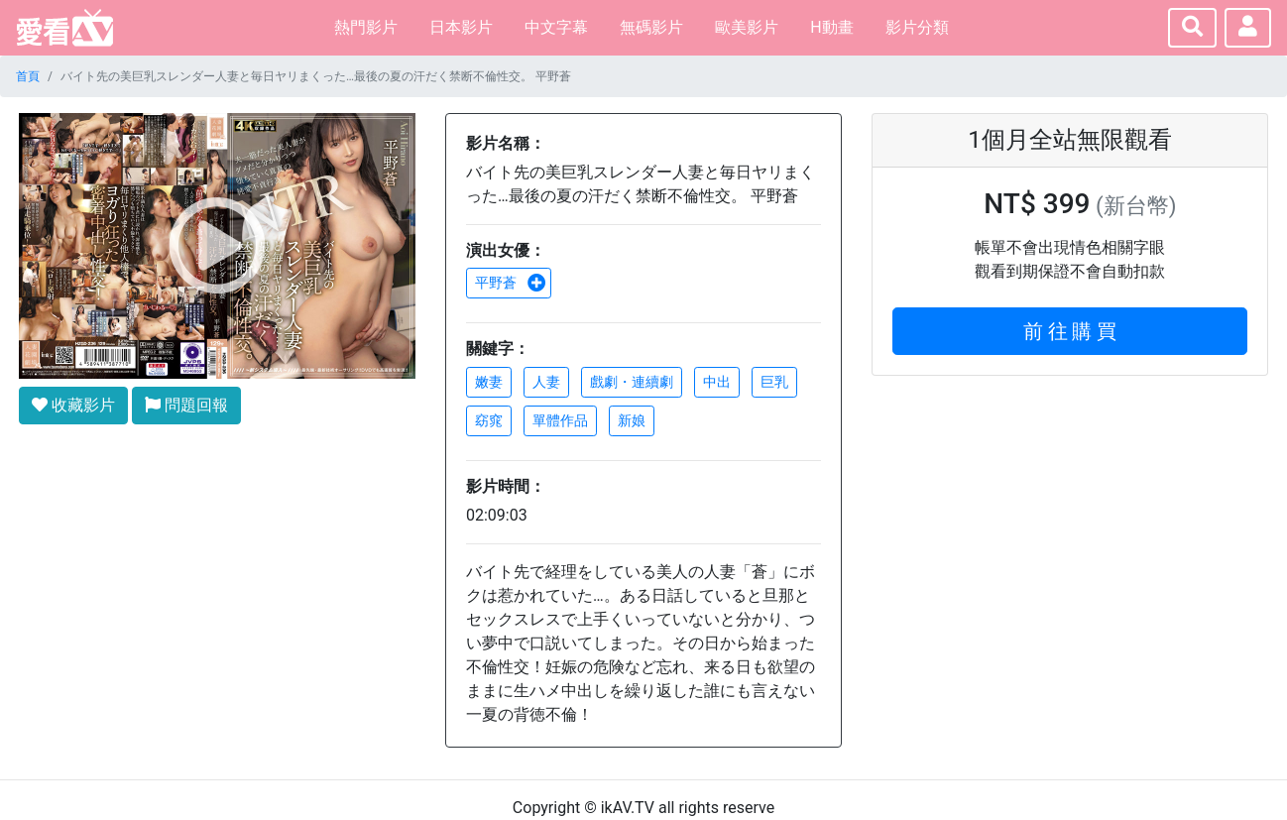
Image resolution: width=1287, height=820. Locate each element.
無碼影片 (651, 27)
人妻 (546, 382)
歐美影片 (746, 27)
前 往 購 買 (1070, 331)
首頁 (28, 76)
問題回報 (186, 405)
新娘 (631, 420)
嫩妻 (489, 382)
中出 (717, 382)
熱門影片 (366, 27)
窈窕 (489, 420)
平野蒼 (510, 283)
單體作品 (560, 420)
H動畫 (831, 27)
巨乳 (774, 382)
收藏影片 (73, 405)
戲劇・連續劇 (631, 382)
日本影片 (461, 27)
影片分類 (917, 27)
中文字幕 (556, 27)
